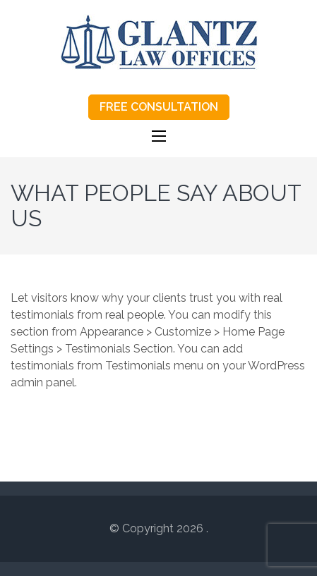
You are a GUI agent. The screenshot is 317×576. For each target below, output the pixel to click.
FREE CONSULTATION (159, 107)
